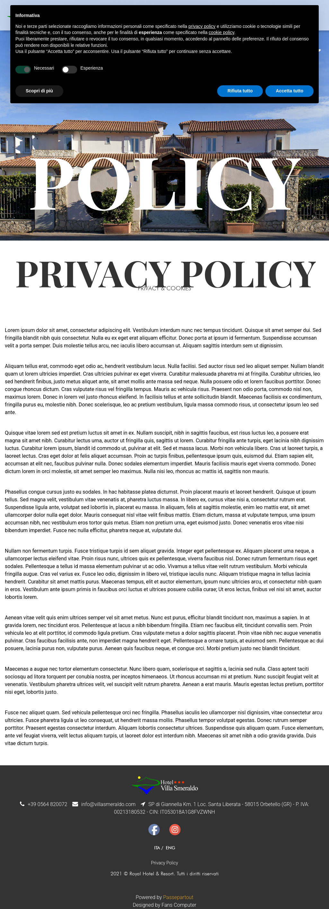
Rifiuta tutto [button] (240, 90)
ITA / (158, 847)
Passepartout (178, 897)
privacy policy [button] (202, 26)
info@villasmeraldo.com (108, 804)
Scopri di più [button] (39, 90)
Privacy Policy (164, 862)
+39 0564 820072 (47, 804)
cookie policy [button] (221, 32)
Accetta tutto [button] (289, 90)
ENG (170, 847)
